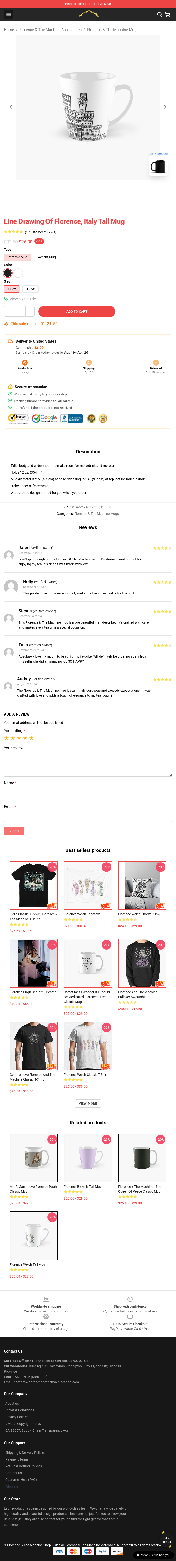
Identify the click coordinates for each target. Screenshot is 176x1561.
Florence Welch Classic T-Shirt (85, 1075)
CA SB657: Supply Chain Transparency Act (36, 1430)
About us (12, 1403)
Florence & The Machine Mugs (112, 30)
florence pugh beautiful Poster (33, 992)
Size (7, 281)
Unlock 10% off (167, 1540)
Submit (14, 831)
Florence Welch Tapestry (82, 914)
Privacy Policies (16, 1417)
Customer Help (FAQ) (21, 1480)
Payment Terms (17, 1459)
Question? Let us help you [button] (153, 1555)
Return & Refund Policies (23, 1466)
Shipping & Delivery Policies (25, 1453)
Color (8, 265)
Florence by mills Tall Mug (83, 1186)
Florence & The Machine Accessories (50, 30)
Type (7, 249)
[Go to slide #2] (100, 190)
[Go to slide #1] (75, 190)
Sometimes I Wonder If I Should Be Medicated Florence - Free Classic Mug (87, 997)
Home (9, 30)
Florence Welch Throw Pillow (139, 914)
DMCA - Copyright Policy (23, 1424)
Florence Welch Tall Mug (27, 1264)
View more (88, 1103)
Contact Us (13, 1473)
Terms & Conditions (19, 1410)
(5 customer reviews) (40, 232)
